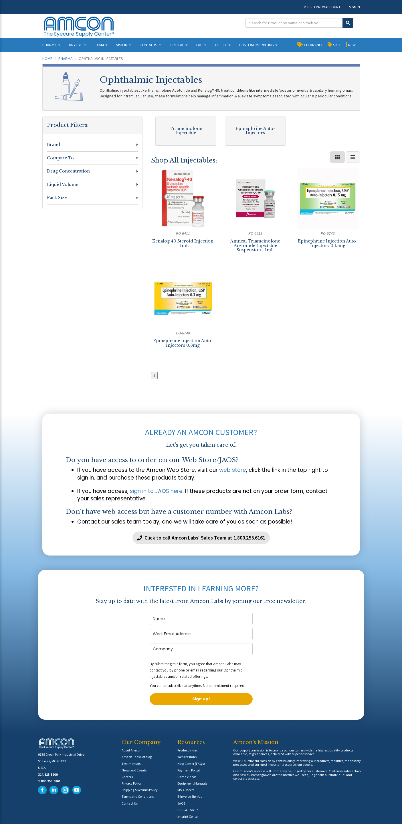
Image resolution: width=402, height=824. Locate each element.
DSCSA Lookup (187, 810)
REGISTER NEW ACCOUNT (322, 7)
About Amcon (131, 750)
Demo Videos (186, 777)
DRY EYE (77, 44)
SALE (334, 44)
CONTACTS (150, 44)
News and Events (134, 770)
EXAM (101, 44)
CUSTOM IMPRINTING (258, 44)
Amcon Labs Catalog (137, 757)
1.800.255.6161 (49, 781)
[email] (201, 634)
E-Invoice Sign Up (189, 796)
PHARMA (51, 44)
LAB (201, 44)
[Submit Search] (347, 23)
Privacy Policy (132, 783)
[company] (201, 649)
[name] (201, 619)
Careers (127, 777)
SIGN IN (354, 7)
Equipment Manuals (192, 783)
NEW (351, 44)
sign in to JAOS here (156, 491)
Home (47, 58)
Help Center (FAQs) (191, 763)
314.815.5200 (48, 774)
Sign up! (201, 699)
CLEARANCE (310, 44)
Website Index (187, 757)
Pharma (65, 58)
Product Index (187, 750)
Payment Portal (188, 770)
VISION (123, 44)
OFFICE (223, 44)
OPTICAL (179, 44)
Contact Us (130, 803)
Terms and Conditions (138, 796)
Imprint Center (188, 816)
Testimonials (131, 763)
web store (232, 470)
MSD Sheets (185, 790)
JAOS (181, 803)
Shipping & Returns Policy (140, 790)
